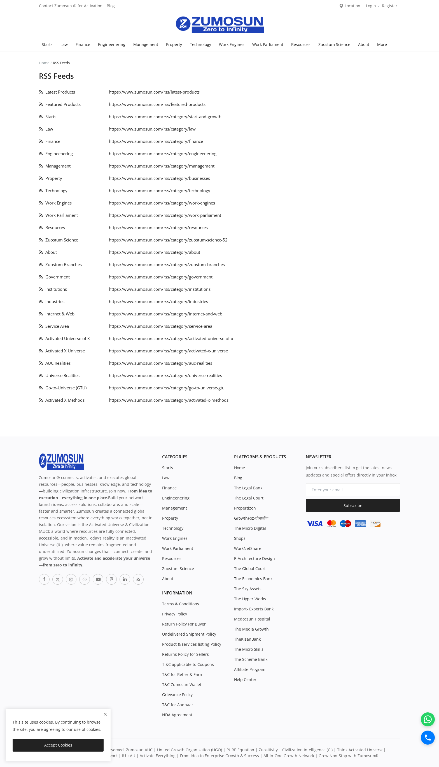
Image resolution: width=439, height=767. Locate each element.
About (363, 44)
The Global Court (250, 568)
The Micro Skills (248, 649)
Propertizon (245, 508)
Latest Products (57, 92)
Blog (111, 5)
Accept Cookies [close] (58, 745)
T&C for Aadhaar (177, 704)
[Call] (428, 738)
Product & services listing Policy (191, 644)
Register (389, 5)
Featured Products (60, 104)
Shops (240, 538)
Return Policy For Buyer (184, 624)
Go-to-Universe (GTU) (63, 388)
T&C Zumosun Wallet (181, 684)
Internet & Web (56, 314)
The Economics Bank (253, 578)
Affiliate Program (249, 669)
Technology (200, 44)
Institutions (53, 289)
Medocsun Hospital (252, 619)
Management (145, 44)
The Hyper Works (250, 598)
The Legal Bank (248, 488)
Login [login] (371, 5)
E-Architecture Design (254, 558)
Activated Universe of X (64, 338)
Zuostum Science (334, 44)
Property (174, 44)
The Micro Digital (250, 528)
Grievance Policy (177, 694)
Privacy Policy (174, 614)
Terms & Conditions (180, 603)
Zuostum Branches (60, 264)
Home (44, 62)
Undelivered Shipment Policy (189, 634)
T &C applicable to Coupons (188, 664)
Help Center (245, 679)
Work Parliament (267, 44)
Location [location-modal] (349, 5)
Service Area (54, 326)
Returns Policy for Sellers (185, 654)
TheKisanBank (247, 639)
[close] (105, 714)
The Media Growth (251, 629)
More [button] (382, 44)
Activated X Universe (62, 351)
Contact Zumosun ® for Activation (70, 5)
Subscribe (353, 505)
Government (54, 277)
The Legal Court (248, 498)
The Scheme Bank (250, 659)
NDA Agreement (177, 714)
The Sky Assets (247, 588)
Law (64, 44)
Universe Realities (59, 375)
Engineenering (111, 44)
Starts (47, 44)
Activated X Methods (62, 400)
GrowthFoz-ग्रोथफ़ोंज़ (251, 518)
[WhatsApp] (428, 719)
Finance (83, 44)
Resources (300, 44)
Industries (51, 301)
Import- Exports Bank (254, 609)
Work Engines (231, 44)
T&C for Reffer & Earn (182, 674)
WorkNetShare (247, 548)
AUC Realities (55, 363)
